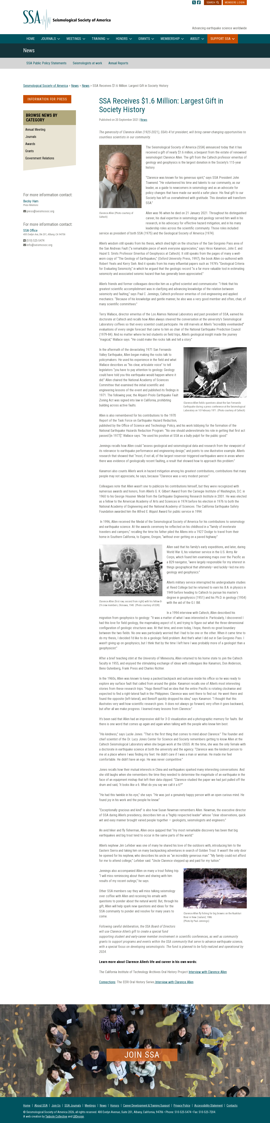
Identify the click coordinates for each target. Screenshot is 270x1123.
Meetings (73, 39)
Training (98, 39)
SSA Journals (73, 1105)
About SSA (41, 1105)
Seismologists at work (87, 63)
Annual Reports (118, 63)
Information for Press (47, 99)
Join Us (56, 1105)
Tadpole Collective (56, 1116)
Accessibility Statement (208, 1105)
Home (30, 39)
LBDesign (78, 1116)
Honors (122, 39)
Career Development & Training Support (146, 1105)
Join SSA (142, 1055)
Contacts (232, 1105)
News (143, 119)
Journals (48, 39)
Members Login (235, 2)
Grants (144, 39)
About (195, 39)
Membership (170, 39)
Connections (107, 982)
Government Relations (39, 158)
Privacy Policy (182, 1105)
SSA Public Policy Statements (46, 63)
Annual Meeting (35, 130)
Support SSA (221, 39)
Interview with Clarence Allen (208, 972)
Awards (30, 144)
